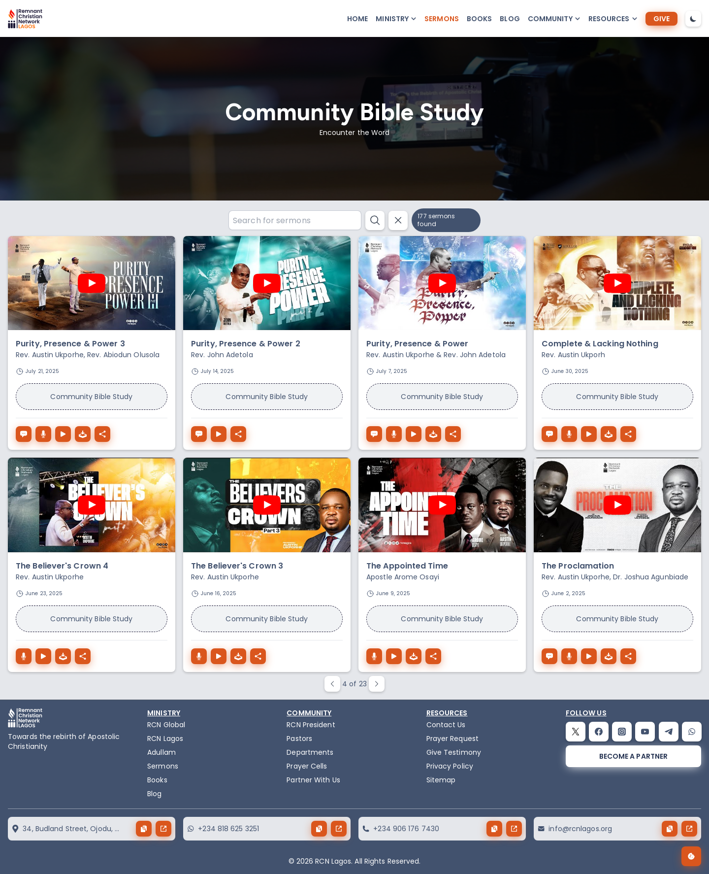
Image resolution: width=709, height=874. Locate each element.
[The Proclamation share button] (628, 656)
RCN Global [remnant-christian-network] (166, 725)
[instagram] (622, 731)
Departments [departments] (310, 752)
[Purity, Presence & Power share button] (453, 434)
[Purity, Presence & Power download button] (394, 434)
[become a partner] (633, 756)
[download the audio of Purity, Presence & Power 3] (83, 434)
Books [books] (479, 19)
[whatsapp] (692, 731)
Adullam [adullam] (161, 752)
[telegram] (668, 731)
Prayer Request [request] (452, 738)
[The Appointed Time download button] (374, 656)
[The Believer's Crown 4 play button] (43, 656)
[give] (661, 19)
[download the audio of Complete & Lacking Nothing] (608, 434)
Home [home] (357, 19)
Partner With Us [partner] (313, 780)
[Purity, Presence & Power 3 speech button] (24, 434)
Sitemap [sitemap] (441, 780)
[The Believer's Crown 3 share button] (258, 656)
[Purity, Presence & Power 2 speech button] (199, 434)
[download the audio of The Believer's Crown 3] (238, 656)
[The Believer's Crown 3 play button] (218, 656)
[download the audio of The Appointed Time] (413, 656)
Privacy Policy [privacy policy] (449, 766)
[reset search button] (398, 220)
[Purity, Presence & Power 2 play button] (218, 434)
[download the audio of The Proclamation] (608, 656)
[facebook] (599, 731)
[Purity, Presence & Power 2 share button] (238, 434)
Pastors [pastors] (299, 738)
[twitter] (575, 731)
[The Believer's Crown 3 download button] (199, 656)
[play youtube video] (91, 283)
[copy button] (144, 829)
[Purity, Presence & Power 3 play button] (63, 434)
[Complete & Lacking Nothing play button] (589, 434)
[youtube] (645, 731)
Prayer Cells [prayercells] (307, 766)
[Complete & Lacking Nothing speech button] (549, 434)
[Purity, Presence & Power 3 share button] (102, 434)
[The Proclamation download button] (569, 656)
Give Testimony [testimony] (453, 752)
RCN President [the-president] (311, 725)
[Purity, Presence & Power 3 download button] (43, 434)
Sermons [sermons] (441, 19)
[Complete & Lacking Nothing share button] (628, 434)
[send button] (163, 829)
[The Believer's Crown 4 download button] (24, 656)
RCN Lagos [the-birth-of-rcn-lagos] (165, 738)
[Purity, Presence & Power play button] (413, 434)
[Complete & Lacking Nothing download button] (569, 434)
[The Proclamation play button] (589, 656)
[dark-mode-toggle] (693, 19)
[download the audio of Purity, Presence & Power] (433, 434)
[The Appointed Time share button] (433, 656)
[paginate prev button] (332, 684)
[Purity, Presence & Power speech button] (374, 434)
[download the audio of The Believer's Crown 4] (63, 656)
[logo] (25, 19)
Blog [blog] (509, 19)
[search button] (375, 220)
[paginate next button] (377, 684)
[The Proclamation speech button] (549, 656)
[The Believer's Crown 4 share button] (83, 656)
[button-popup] (396, 19)
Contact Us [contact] (446, 725)
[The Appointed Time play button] (394, 656)
